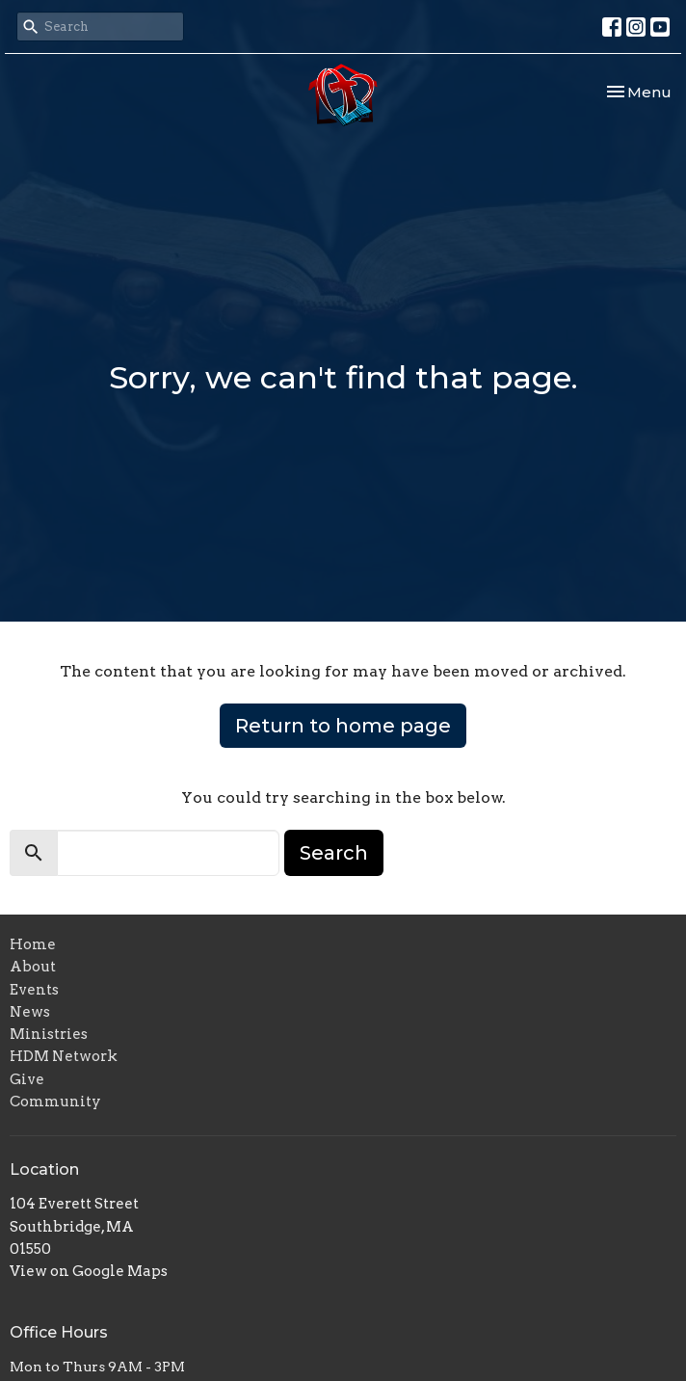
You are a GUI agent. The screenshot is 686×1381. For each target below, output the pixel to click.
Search (334, 852)
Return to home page (343, 725)
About (33, 966)
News (30, 1012)
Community (55, 1101)
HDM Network (64, 1056)
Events (34, 989)
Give (27, 1079)
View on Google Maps (89, 1271)
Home (33, 944)
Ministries (49, 1034)
